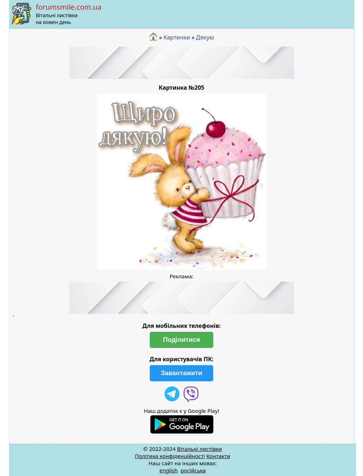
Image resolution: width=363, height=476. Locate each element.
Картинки (176, 37)
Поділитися (181, 339)
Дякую (205, 37)
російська (193, 470)
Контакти (218, 455)
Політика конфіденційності (170, 455)
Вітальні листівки (199, 448)
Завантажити (182, 373)
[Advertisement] (181, 63)
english (168, 470)
